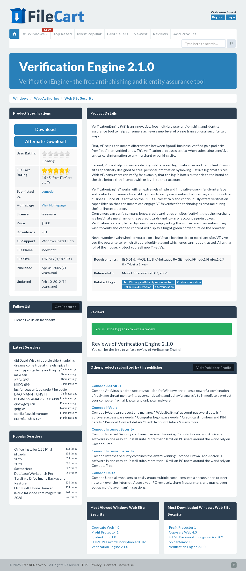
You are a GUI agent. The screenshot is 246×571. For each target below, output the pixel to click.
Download (45, 129)
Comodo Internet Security (113, 429)
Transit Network (34, 565)
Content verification (189, 282)
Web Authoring (46, 98)
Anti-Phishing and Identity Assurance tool (148, 282)
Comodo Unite (103, 473)
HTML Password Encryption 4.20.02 (119, 542)
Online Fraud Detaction (137, 287)
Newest (141, 33)
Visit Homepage (54, 205)
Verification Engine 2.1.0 (110, 547)
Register (218, 17)
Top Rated (62, 33)
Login (231, 17)
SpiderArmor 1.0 (104, 537)
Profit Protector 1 (105, 532)
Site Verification (164, 287)
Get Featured (66, 307)
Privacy (96, 565)
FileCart (48, 18)
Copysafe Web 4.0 (105, 527)
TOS (84, 565)
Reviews (160, 33)
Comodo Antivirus (106, 386)
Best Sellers (117, 33)
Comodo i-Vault (104, 407)
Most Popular (89, 33)
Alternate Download (45, 141)
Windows (35, 33)
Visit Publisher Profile (213, 368)
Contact (110, 565)
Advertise (126, 565)
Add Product (184, 33)
